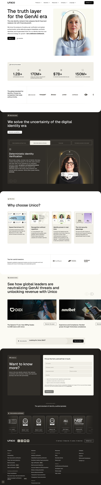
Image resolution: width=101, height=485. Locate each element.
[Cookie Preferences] (3, 481)
